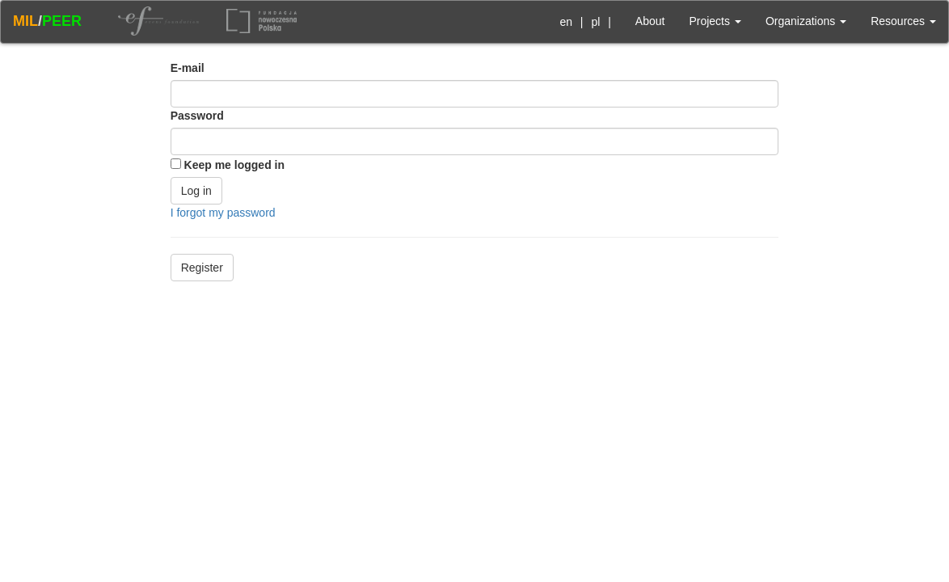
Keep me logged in (234, 164)
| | (582, 21)
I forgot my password (223, 212)
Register (202, 267)
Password (197, 115)
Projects (714, 21)
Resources (903, 21)
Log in (196, 190)
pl (595, 21)
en (565, 21)
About (650, 21)
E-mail (188, 67)
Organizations (806, 21)
